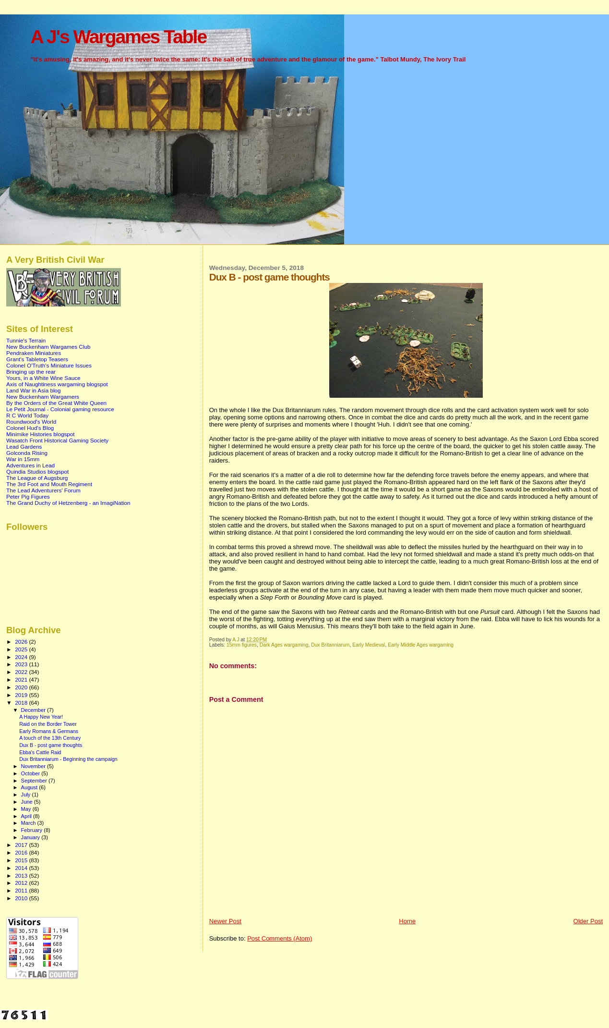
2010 (22, 898)
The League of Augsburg (37, 478)
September (35, 780)
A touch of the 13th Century (50, 738)
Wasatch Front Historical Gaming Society (57, 440)
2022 (22, 672)
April (27, 816)
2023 (22, 664)
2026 (22, 641)
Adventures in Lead (30, 465)
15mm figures (242, 645)
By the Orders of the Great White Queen (56, 403)
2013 (22, 875)
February (32, 830)
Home (407, 921)
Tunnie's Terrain (26, 340)
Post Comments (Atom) (279, 938)
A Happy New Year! (41, 717)
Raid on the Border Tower (48, 724)
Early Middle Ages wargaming (421, 645)
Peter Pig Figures (28, 496)
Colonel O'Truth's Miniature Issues (49, 365)
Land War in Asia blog (33, 390)
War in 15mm (22, 459)
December (34, 710)
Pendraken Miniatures (33, 353)
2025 (22, 649)
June (27, 802)
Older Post (588, 921)
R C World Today (27, 415)
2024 (22, 657)
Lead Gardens (24, 446)
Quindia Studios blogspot (37, 471)
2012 (22, 883)
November (34, 766)
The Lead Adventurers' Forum (43, 490)
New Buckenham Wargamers (42, 396)
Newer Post (225, 921)
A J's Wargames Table (118, 36)
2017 (22, 845)
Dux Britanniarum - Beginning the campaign (68, 759)
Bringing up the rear (31, 371)
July (26, 794)
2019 (22, 695)
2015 (22, 860)
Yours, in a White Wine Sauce (43, 378)
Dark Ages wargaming (284, 645)
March (29, 823)
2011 (22, 890)
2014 (22, 868)
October (31, 773)
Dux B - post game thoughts (50, 745)
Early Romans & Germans (48, 731)
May (27, 809)
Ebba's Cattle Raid (40, 752)
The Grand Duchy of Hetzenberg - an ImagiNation (68, 503)
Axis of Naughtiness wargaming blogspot (57, 384)
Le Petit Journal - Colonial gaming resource (60, 409)
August (30, 787)
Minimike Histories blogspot (40, 434)
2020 (22, 687)
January (31, 837)
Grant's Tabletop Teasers (37, 359)
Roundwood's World (31, 421)
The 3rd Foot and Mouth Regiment (49, 484)
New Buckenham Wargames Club (48, 346)
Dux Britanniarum (330, 645)
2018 (22, 702)
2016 (22, 852)
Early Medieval (368, 645)
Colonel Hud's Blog (30, 428)
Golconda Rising (27, 453)
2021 (22, 679)
